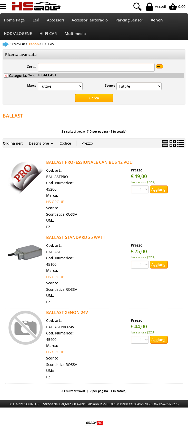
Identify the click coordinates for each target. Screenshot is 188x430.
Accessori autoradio (90, 20)
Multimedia (75, 33)
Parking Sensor (129, 20)
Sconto (110, 85)
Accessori (55, 20)
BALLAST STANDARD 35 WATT (75, 237)
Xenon (157, 20)
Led (36, 20)
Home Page (14, 20)
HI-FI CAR (48, 33)
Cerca (31, 66)
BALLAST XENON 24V (67, 312)
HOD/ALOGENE (18, 33)
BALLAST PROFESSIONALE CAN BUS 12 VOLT (90, 162)
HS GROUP (55, 201)
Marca (31, 85)
